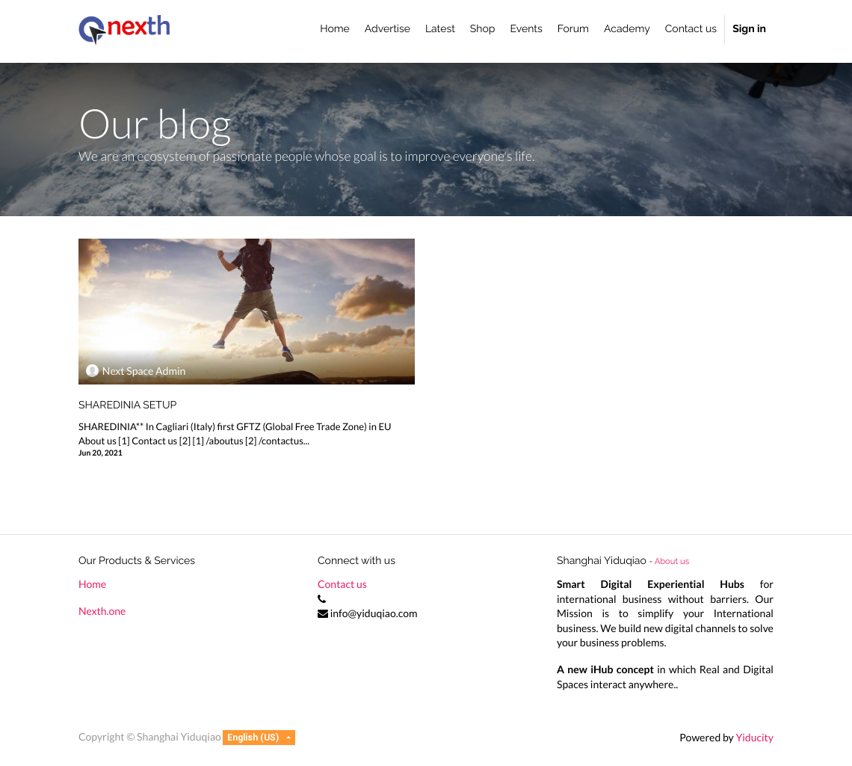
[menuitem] (334, 30)
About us (672, 561)
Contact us (342, 583)
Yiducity (754, 737)
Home (92, 583)
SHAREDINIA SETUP (127, 405)
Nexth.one (102, 610)
